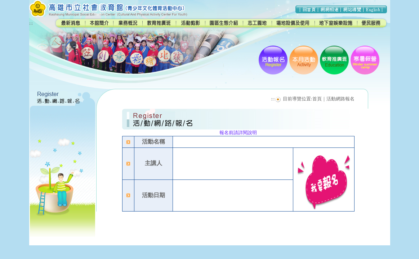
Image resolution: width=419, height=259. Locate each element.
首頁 (317, 98)
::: (31, 23)
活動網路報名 (340, 98)
